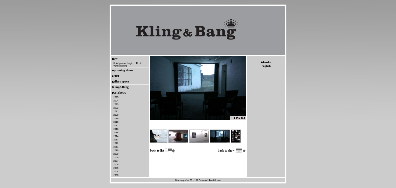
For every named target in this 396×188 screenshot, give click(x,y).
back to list (163, 150)
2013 (115, 139)
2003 (115, 175)
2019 (115, 118)
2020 (115, 115)
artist (115, 76)
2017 (115, 125)
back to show (232, 150)
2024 (115, 100)
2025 (115, 97)
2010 (115, 150)
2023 (115, 104)
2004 (115, 171)
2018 (115, 122)
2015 (115, 132)
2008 (115, 157)
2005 (115, 168)
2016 (115, 129)
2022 (115, 108)
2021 (115, 111)
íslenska (266, 62)
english (266, 66)
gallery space (120, 81)
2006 (115, 164)
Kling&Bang (120, 87)
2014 (115, 136)
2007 (115, 161)
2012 (115, 143)
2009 (115, 154)
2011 (115, 146)
